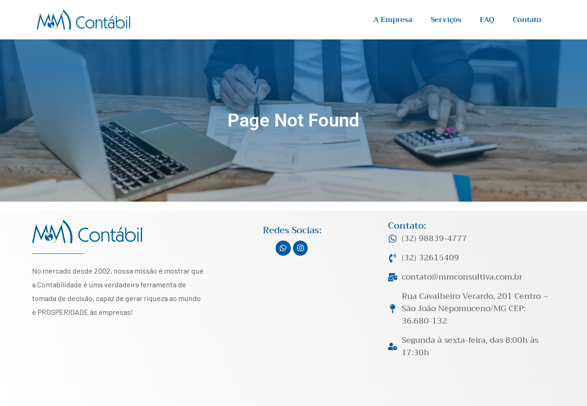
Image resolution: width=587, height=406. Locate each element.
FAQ (487, 19)
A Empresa (392, 19)
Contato (527, 19)
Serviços (446, 19)
